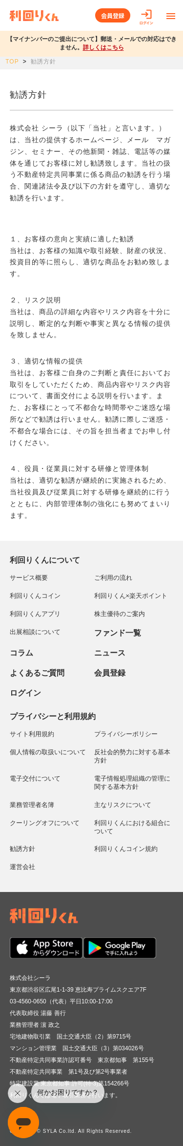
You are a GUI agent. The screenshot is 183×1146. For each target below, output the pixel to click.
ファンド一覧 (117, 633)
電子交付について (35, 778)
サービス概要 (29, 577)
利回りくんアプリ (35, 613)
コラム (21, 653)
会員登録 (112, 15)
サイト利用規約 (32, 734)
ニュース (109, 653)
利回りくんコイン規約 (126, 848)
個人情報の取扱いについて (48, 752)
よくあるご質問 (37, 673)
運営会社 (22, 866)
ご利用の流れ (113, 577)
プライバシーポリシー (126, 734)
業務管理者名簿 (32, 804)
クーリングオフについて (45, 823)
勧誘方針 (22, 848)
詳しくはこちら (103, 47)
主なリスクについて (122, 804)
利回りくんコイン (35, 595)
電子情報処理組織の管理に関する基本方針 (132, 782)
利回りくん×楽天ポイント (131, 595)
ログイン (25, 693)
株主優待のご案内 (119, 613)
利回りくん (34, 15)
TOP (12, 61)
